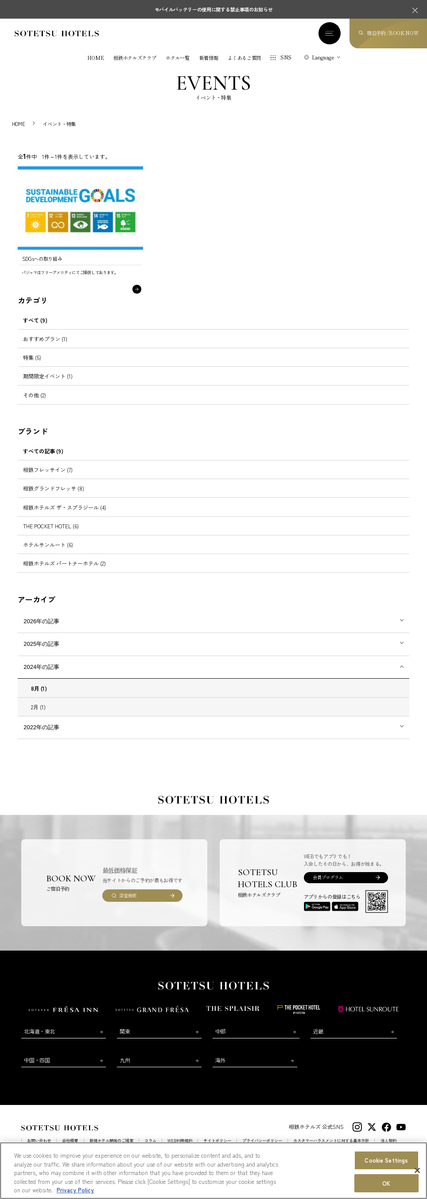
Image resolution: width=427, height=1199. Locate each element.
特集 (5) (32, 365)
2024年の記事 (41, 675)
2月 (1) (38, 714)
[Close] (417, 1170)
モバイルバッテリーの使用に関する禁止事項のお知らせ (214, 9)
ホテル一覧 (177, 59)
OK (386, 1183)
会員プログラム (328, 885)
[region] (213, 1170)
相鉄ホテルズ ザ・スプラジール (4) (64, 515)
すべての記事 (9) (43, 459)
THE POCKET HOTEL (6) (51, 533)
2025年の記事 (41, 652)
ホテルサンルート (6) (48, 552)
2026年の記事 (41, 629)
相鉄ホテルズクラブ (134, 59)
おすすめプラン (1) (45, 346)
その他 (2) (34, 402)
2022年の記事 (41, 735)
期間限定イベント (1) (48, 384)
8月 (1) (39, 696)
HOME (95, 59)
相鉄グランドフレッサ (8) (53, 496)
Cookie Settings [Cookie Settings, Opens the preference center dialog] (386, 1160)
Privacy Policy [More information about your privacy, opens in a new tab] (75, 1190)
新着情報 (208, 59)
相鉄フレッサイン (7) (48, 477)
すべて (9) (35, 328)
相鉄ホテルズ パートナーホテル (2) (64, 571)
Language (323, 58)
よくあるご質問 (244, 59)
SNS (285, 58)
